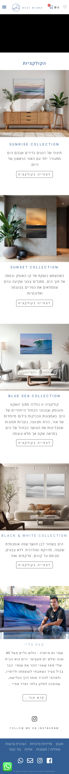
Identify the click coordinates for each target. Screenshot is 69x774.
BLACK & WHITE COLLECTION (34, 535)
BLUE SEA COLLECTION (34, 396)
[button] (4, 7)
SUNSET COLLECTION (34, 267)
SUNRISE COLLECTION (34, 144)
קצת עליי (34, 644)
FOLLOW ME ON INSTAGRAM (34, 728)
